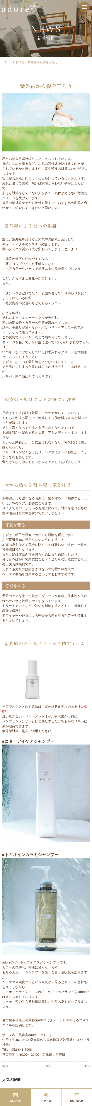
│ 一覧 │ (46, 1066)
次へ (87, 1066)
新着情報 (18, 62)
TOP (6, 62)
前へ (5, 1066)
